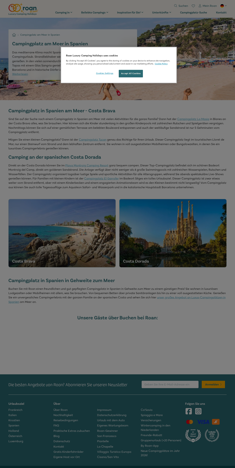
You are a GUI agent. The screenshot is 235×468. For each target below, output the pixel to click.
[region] (119, 65)
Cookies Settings (104, 73)
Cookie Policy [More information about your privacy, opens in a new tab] (161, 64)
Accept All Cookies (131, 73)
